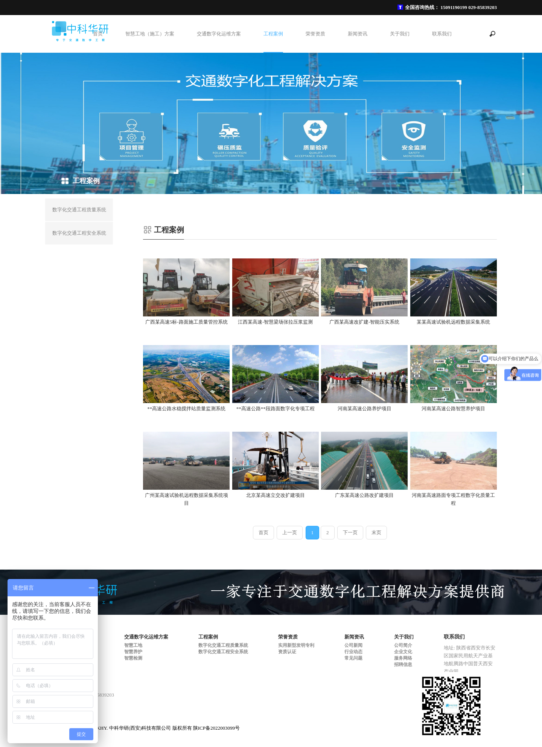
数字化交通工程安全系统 (223, 651)
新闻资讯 (357, 34)
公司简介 (403, 645)
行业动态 (353, 651)
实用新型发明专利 (296, 645)
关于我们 (400, 34)
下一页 (350, 532)
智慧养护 (133, 651)
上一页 (289, 532)
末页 (376, 532)
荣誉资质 (315, 34)
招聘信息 (403, 664)
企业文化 (403, 651)
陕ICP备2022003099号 (216, 728)
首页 (98, 34)
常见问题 (353, 658)
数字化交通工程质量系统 (223, 645)
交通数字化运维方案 (219, 34)
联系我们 (442, 34)
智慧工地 (133, 645)
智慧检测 (133, 658)
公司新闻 (353, 645)
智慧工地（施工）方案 (149, 34)
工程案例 (273, 34)
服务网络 (403, 658)
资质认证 (287, 651)
